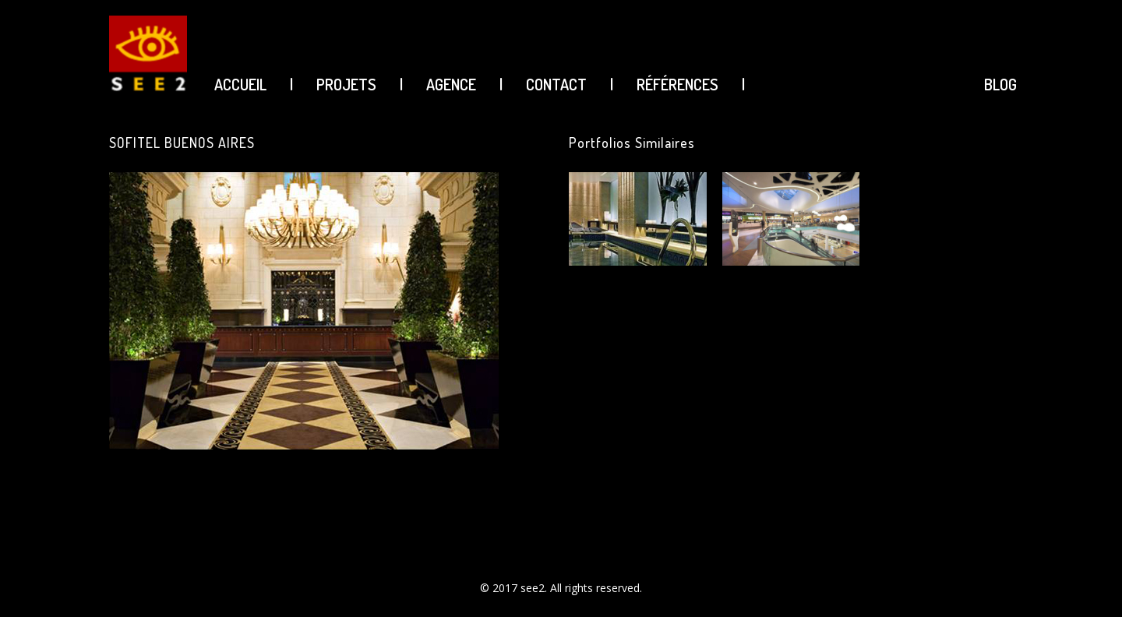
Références (677, 84)
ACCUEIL (240, 84)
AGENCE (451, 84)
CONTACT (556, 84)
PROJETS (346, 84)
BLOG (1000, 84)
